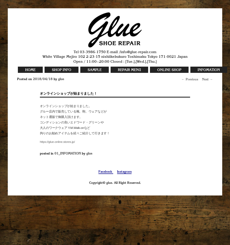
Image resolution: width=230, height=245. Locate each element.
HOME (30, 70)
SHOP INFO (61, 70)
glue (61, 79)
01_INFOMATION (67, 153)
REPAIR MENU (129, 70)
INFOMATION (209, 70)
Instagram (124, 171)
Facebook (105, 171)
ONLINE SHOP (169, 70)
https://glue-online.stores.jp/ (57, 141)
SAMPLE (95, 70)
